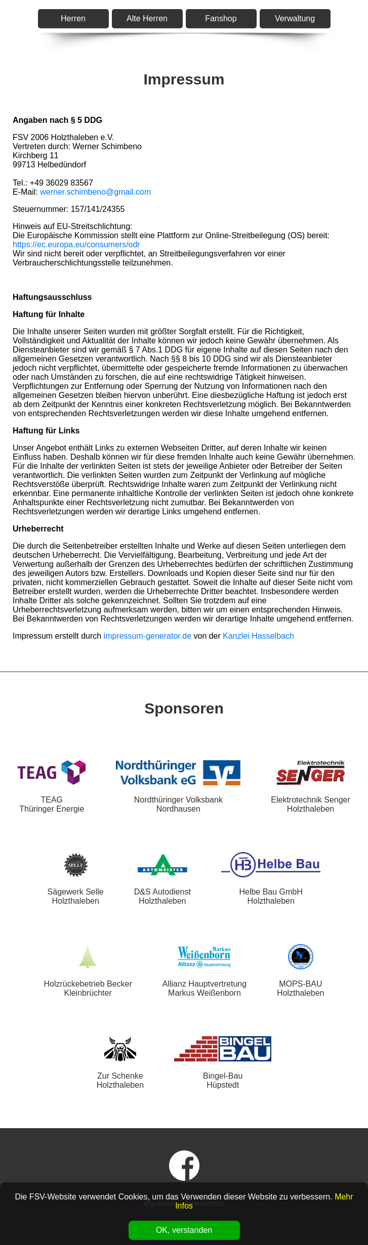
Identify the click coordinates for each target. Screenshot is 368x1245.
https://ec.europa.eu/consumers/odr (76, 244)
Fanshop (220, 18)
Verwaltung (295, 18)
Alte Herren (147, 18)
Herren (73, 18)
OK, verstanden (184, 1230)
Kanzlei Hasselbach (258, 636)
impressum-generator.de (147, 636)
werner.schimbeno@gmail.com (95, 192)
